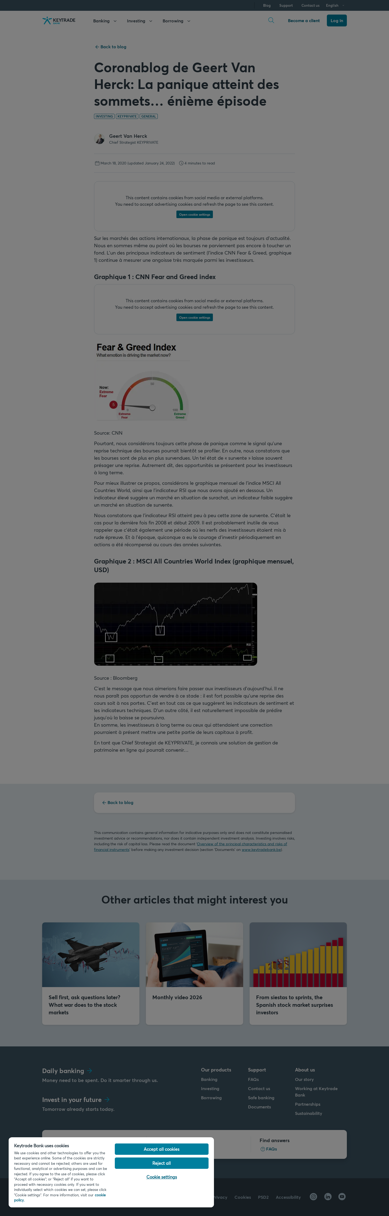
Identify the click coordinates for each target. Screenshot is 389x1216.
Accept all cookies (161, 1149)
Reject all (161, 1163)
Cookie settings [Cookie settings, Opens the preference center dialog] (161, 1177)
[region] (111, 1172)
